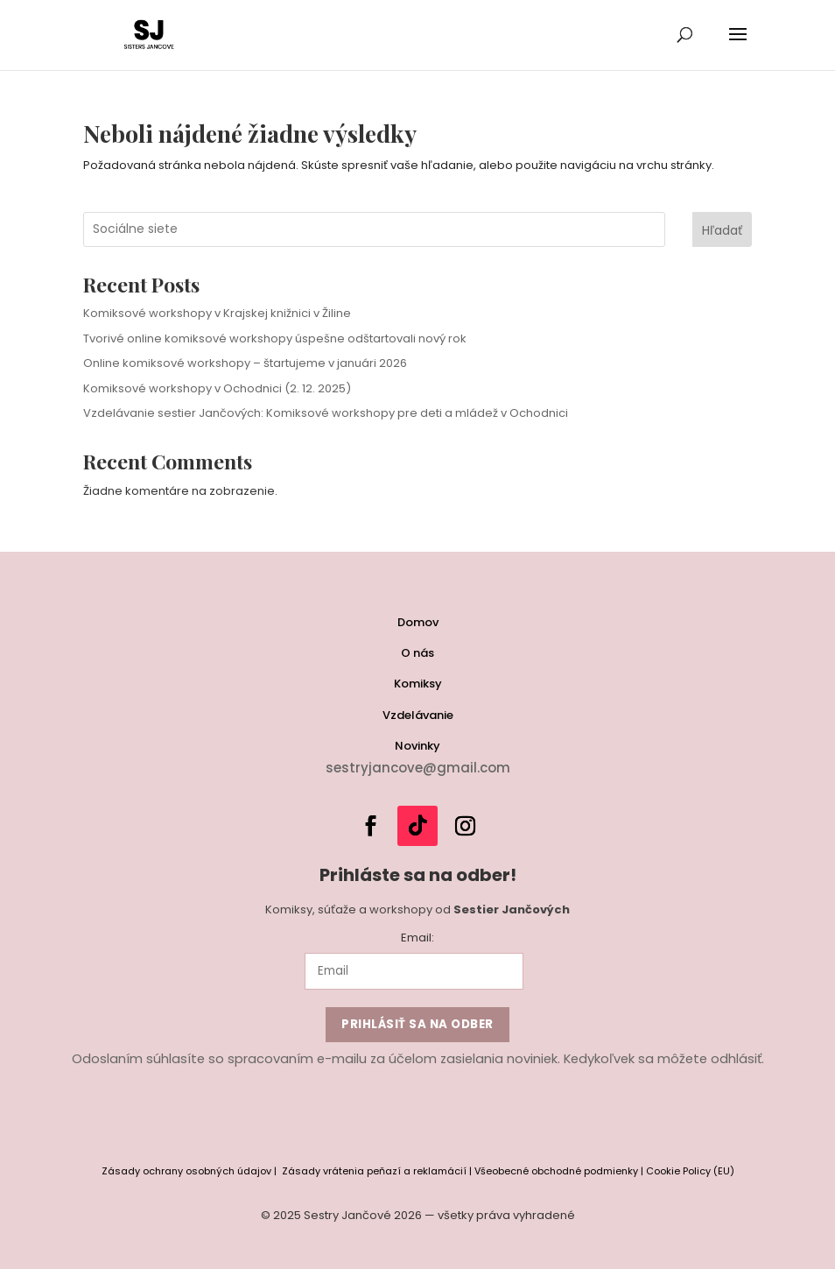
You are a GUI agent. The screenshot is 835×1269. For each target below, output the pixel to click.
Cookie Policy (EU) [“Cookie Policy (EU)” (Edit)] (690, 1171)
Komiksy (418, 683)
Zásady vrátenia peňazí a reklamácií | (378, 1171)
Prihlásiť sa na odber (417, 1024)
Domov (418, 622)
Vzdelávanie (417, 715)
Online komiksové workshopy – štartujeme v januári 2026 (245, 363)
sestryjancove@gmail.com (418, 767)
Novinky (417, 745)
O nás (417, 653)
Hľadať (722, 230)
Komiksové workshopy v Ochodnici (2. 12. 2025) (217, 388)
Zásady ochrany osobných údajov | (192, 1171)
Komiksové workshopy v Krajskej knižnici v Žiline (217, 313)
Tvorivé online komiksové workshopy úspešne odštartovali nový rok (275, 338)
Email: (417, 937)
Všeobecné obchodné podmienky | (560, 1171)
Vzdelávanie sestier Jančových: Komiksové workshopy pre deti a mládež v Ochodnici (325, 413)
